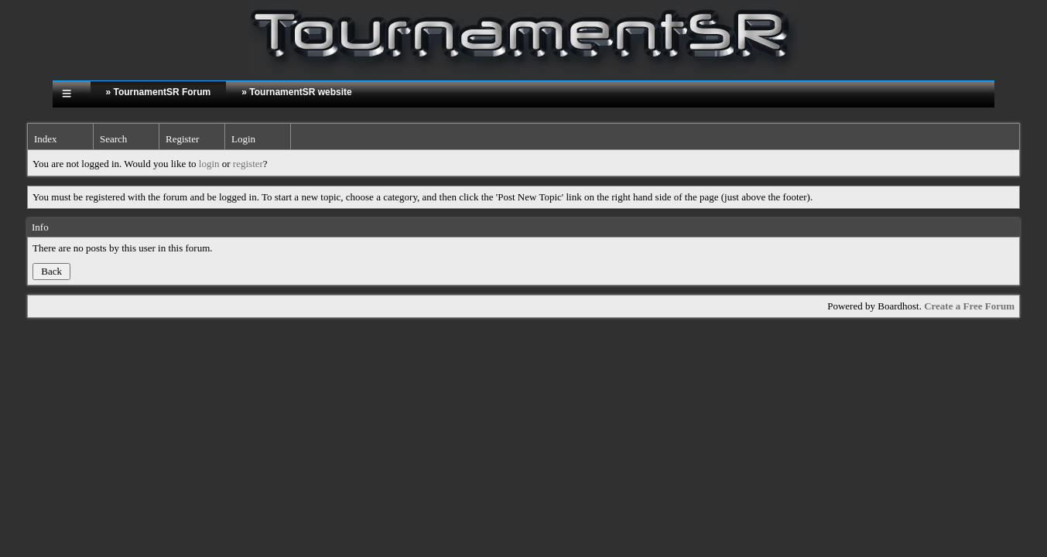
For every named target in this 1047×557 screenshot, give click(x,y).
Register (182, 139)
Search (113, 139)
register (248, 163)
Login (243, 139)
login (209, 163)
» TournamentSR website (296, 92)
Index (45, 139)
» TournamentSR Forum (158, 92)
